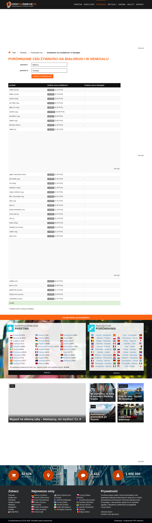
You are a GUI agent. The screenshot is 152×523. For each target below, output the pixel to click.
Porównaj (101, 4)
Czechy (41, 338)
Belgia (66, 341)
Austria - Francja (103, 346)
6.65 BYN (51, 281)
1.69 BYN (51, 294)
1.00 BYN (51, 90)
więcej (47, 373)
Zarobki (122, 4)
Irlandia (16, 349)
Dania (15, 344)
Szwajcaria (68, 335)
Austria (66, 344)
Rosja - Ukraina (129, 349)
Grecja (41, 335)
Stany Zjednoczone (46, 346)
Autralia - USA (129, 344)
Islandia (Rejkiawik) (64, 500)
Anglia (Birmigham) (64, 507)
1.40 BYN (51, 290)
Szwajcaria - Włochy (103, 366)
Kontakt (140, 4)
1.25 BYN (51, 129)
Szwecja (16, 363)
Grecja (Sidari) (62, 502)
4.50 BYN (51, 285)
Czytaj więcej (106, 507)
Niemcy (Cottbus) (40, 495)
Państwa (78, 4)
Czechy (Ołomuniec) (41, 498)
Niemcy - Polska (103, 338)
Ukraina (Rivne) (85, 505)
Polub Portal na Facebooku (76, 318)
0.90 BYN (51, 209)
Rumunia (67, 349)
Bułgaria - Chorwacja (103, 358)
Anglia (15, 341)
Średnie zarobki (14, 502)
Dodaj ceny (89, 4)
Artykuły (112, 4)
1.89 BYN (51, 107)
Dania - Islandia (129, 352)
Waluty (130, 4)
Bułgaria (41, 344)
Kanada (41, 349)
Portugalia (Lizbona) (64, 509)
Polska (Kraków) (40, 509)
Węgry (40, 358)
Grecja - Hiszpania (103, 335)
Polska (16, 335)
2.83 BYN (51, 179)
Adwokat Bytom (106, 512)
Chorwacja (17, 352)
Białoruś (67, 355)
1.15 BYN (51, 187)
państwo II (24, 70)
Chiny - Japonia (129, 341)
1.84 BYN (51, 227)
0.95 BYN (51, 183)
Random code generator (110, 514)
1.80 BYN (51, 218)
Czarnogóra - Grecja (129, 361)
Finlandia (67, 358)
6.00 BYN (51, 192)
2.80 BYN (51, 116)
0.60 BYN (51, 94)
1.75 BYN (51, 231)
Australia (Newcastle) (87, 500)
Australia (41, 361)
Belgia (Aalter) (84, 512)
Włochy (16, 358)
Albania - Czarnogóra (103, 355)
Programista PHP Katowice (133, 521)
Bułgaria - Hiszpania (129, 358)
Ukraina (41, 341)
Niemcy (16, 338)
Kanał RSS (14, 512)
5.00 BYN (51, 223)
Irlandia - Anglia (103, 352)
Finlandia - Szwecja (103, 349)
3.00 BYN (51, 120)
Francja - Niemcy (103, 361)
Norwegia (17, 355)
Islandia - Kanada (103, 344)
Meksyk (82, 509)
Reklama (11, 505)
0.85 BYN (51, 174)
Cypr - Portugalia (129, 335)
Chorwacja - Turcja (129, 338)
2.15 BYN (51, 98)
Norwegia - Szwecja (103, 363)
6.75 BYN (51, 196)
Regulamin (12, 507)
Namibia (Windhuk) (86, 502)
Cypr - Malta (130, 346)
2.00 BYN (51, 125)
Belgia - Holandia (103, 341)
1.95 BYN (51, 298)
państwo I (24, 65)
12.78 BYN (51, 112)
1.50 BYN (51, 236)
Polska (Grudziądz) (41, 507)
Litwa (66, 338)
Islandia (41, 355)
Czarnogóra (68, 346)
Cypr (65, 352)
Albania (41, 363)
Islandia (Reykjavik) (86, 507)
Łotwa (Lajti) (38, 512)
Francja (41, 352)
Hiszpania (17, 361)
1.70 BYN (51, 214)
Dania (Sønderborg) (41, 500)
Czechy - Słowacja (129, 355)
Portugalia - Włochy (130, 363)
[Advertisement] (76, 30)
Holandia (16, 346)
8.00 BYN (51, 103)
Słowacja (67, 361)
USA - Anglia (130, 366)
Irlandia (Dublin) (62, 505)
